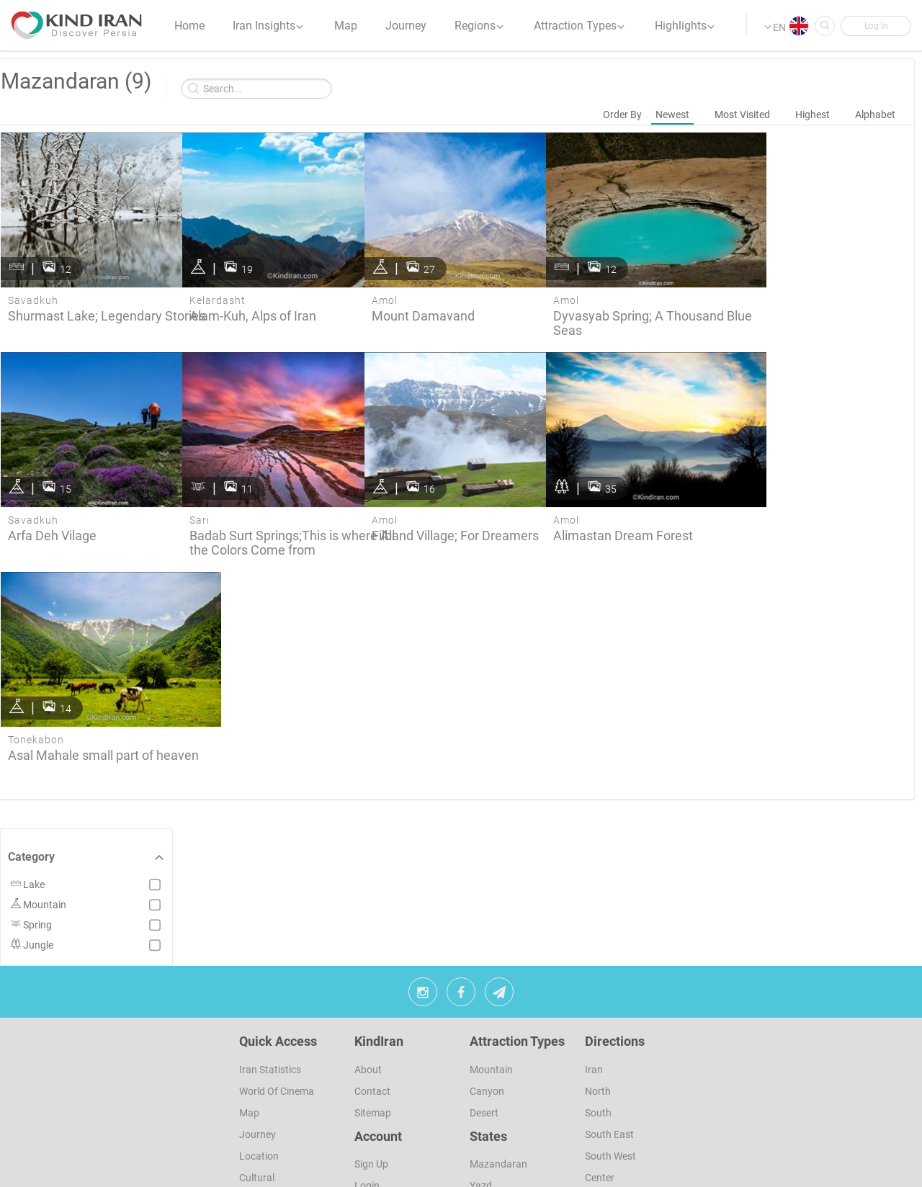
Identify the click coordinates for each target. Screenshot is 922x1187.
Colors (253, 1165)
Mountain (491, 992)
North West (610, 1122)
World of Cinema (276, 1014)
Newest (672, 114)
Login (367, 1109)
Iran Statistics (270, 992)
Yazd (481, 1109)
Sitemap (372, 1036)
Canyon (487, 1014)
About (368, 992)
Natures (257, 1122)
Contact (372, 1014)
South (598, 1036)
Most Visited (742, 114)
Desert (484, 1036)
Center (599, 1100)
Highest (812, 114)
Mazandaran (498, 1087)
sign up (371, 1087)
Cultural (256, 1100)
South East (609, 1057)
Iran (594, 992)
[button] (875, 27)
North (598, 1014)
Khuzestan (494, 1131)
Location (259, 1079)
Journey (257, 1057)
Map (249, 1036)
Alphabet (875, 114)
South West (610, 1079)
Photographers (273, 1144)
